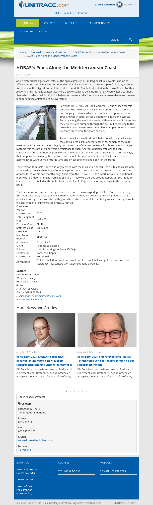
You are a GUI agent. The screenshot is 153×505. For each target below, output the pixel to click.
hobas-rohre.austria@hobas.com (43, 296)
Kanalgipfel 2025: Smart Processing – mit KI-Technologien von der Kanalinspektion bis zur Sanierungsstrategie (105, 360)
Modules (71, 23)
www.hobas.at (34, 299)
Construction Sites (34, 31)
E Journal (27, 23)
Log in (115, 39)
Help (57, 13)
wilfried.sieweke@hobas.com (35, 440)
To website (24, 449)
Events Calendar (25, 473)
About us (69, 13)
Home (22, 52)
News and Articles (55, 52)
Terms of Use (24, 479)
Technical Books (98, 23)
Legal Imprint (24, 489)
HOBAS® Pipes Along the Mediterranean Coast (98, 52)
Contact (82, 13)
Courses (49, 23)
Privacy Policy (24, 493)
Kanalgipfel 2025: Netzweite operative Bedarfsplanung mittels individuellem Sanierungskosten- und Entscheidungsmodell (44, 360)
